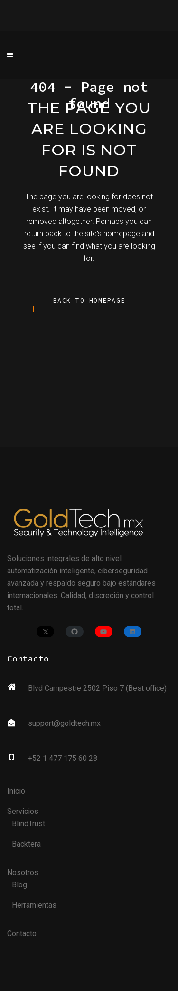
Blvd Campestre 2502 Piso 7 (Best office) (97, 688)
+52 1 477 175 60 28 (62, 758)
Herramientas (34, 905)
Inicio (16, 790)
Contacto (22, 933)
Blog (19, 884)
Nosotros (22, 872)
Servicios (22, 811)
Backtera (26, 843)
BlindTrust (28, 823)
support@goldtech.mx (64, 723)
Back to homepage (89, 300)
